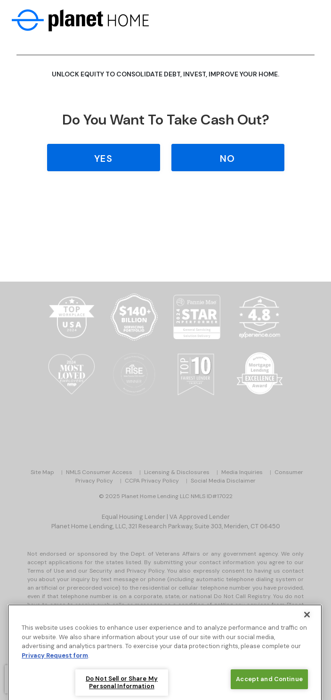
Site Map (42, 472)
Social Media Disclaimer (223, 480)
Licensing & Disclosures (177, 472)
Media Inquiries (242, 472)
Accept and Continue (269, 690)
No (227, 158)
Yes (103, 158)
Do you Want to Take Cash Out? (165, 119)
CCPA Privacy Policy (152, 480)
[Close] (307, 625)
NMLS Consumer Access (99, 472)
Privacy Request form (55, 666)
